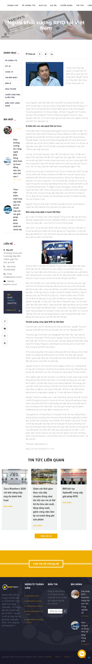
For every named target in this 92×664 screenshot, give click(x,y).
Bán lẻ (8, 83)
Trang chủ (12, 5)
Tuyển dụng (66, 5)
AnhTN (48, 657)
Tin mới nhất (11, 77)
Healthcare (10, 89)
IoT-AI (8, 66)
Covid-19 (9, 72)
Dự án (53, 5)
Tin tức (80, 5)
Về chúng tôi (28, 5)
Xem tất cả (46, 536)
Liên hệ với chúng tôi (46, 563)
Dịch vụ (43, 5)
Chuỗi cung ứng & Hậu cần (12, 95)
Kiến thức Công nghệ (12, 104)
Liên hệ (67, 657)
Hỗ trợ (57, 657)
